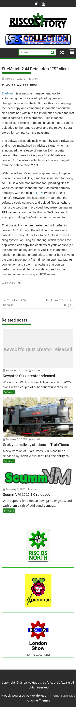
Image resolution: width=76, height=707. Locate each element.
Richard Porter (46, 282)
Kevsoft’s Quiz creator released (38, 349)
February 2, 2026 (14, 489)
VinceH (34, 78)
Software (10, 282)
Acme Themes (40, 700)
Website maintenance (25, 287)
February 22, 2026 (15, 439)
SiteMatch (8, 93)
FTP (34, 282)
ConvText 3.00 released (14, 302)
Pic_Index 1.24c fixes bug (59, 302)
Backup (26, 282)
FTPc (39, 192)
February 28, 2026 (15, 370)
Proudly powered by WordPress (23, 695)
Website (6, 287)
